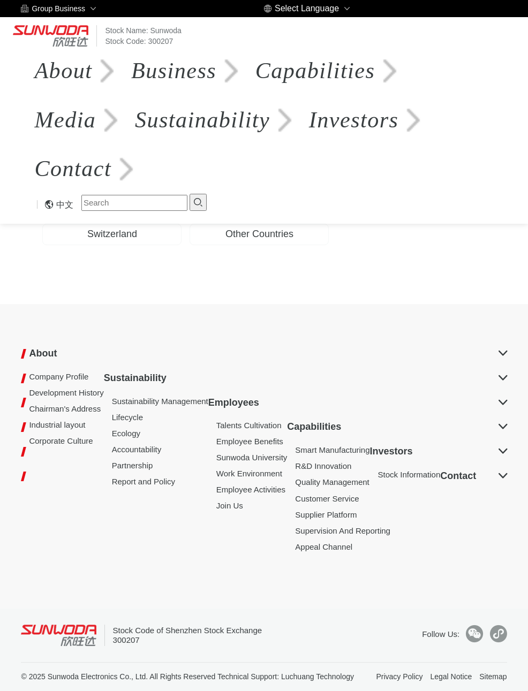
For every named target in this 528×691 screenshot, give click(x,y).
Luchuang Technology (317, 676)
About (63, 70)
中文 (59, 204)
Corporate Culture (61, 440)
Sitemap (493, 676)
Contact (72, 168)
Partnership (132, 465)
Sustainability (200, 120)
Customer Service (327, 498)
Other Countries (259, 234)
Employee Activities (250, 489)
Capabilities (314, 70)
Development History (66, 392)
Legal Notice (451, 676)
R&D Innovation (323, 465)
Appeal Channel (323, 546)
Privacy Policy (399, 676)
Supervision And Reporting (342, 530)
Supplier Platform (326, 514)
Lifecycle (127, 417)
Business (173, 70)
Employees (233, 402)
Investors (354, 120)
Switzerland (112, 234)
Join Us (229, 505)
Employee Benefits (249, 441)
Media (65, 120)
